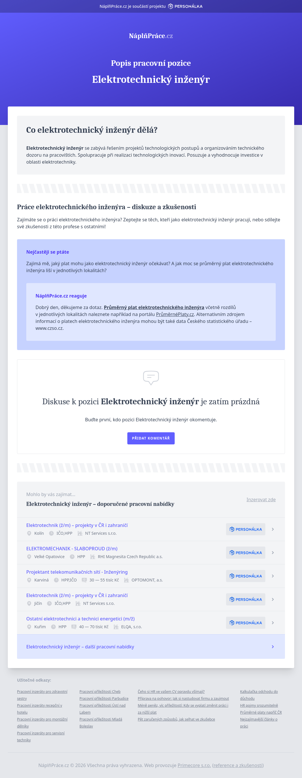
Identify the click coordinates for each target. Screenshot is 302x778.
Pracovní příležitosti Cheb (99, 691)
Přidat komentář (151, 438)
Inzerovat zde (261, 499)
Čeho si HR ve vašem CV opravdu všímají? (171, 691)
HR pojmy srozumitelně (259, 705)
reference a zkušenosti (238, 765)
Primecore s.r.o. (194, 765)
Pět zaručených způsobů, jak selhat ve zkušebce (176, 719)
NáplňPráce (151, 36)
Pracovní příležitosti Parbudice (103, 698)
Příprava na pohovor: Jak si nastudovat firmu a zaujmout (183, 698)
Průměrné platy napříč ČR (261, 712)
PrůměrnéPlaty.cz (175, 314)
